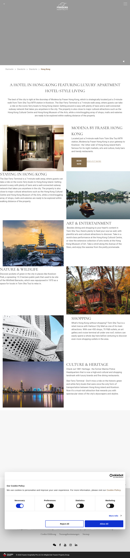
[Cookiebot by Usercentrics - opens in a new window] (111, 476)
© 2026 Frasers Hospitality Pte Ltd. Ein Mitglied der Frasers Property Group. (43, 555)
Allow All (104, 524)
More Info (113, 515)
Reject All (64, 524)
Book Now (79, 162)
